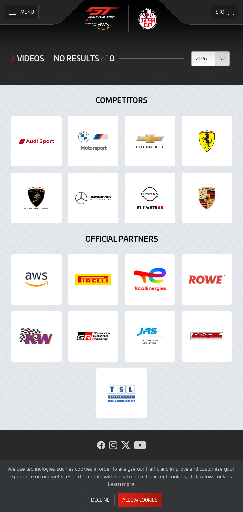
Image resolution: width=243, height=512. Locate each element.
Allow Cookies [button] (139, 500)
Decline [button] (100, 500)
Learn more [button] (121, 483)
